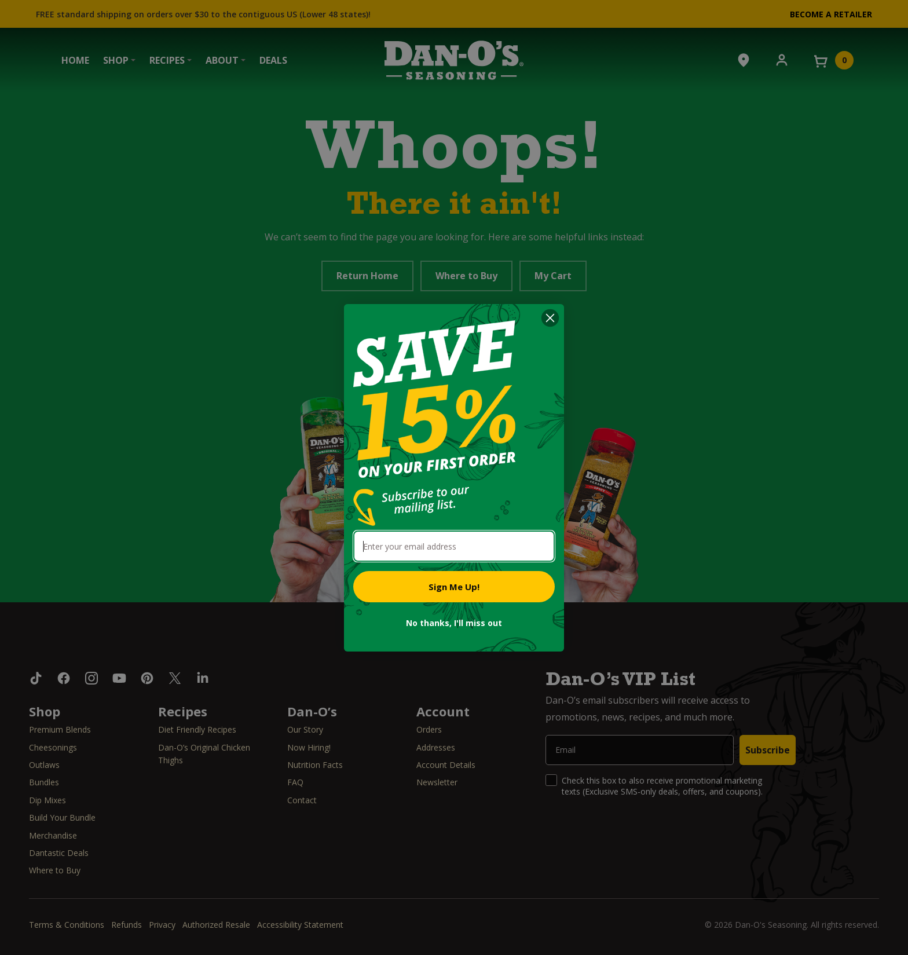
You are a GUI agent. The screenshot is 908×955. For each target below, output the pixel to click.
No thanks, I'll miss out (454, 622)
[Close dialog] (550, 318)
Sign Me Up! (454, 586)
